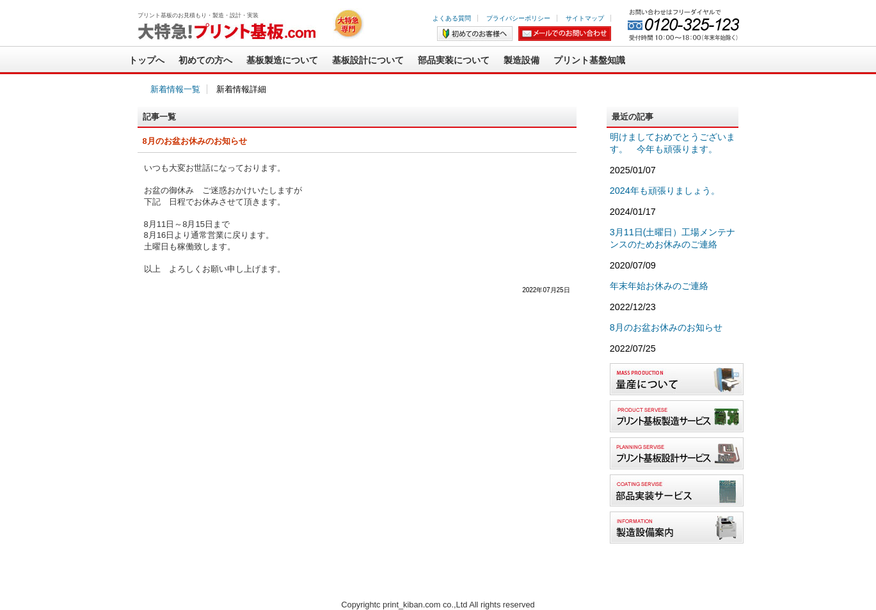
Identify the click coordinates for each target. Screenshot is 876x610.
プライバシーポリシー (518, 18)
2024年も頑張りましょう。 (665, 190)
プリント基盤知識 (589, 60)
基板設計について (368, 60)
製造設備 (521, 60)
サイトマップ (585, 18)
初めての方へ (205, 60)
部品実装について (454, 60)
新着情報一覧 (175, 89)
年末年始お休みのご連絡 (659, 286)
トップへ (146, 60)
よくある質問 (452, 18)
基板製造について (282, 60)
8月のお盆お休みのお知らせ (666, 327)
